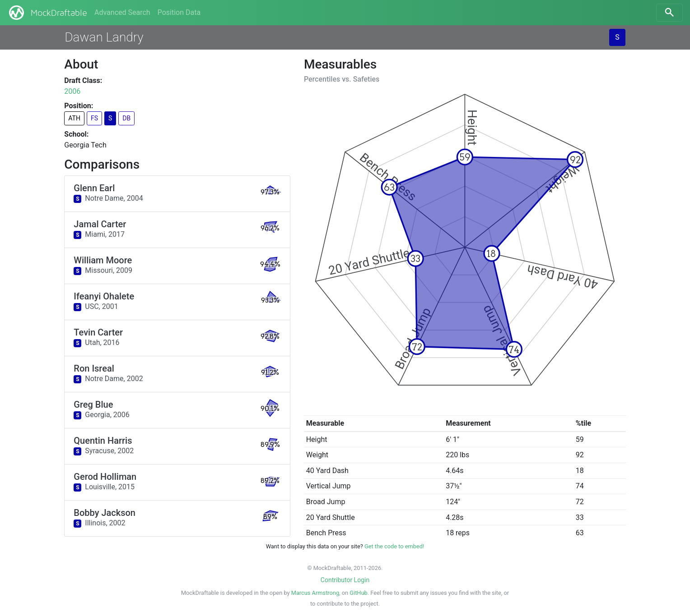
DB (126, 118)
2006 (72, 91)
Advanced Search (122, 12)
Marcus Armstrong (315, 592)
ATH (74, 118)
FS (94, 118)
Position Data (179, 12)
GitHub (358, 592)
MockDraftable (47, 13)
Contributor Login (345, 580)
